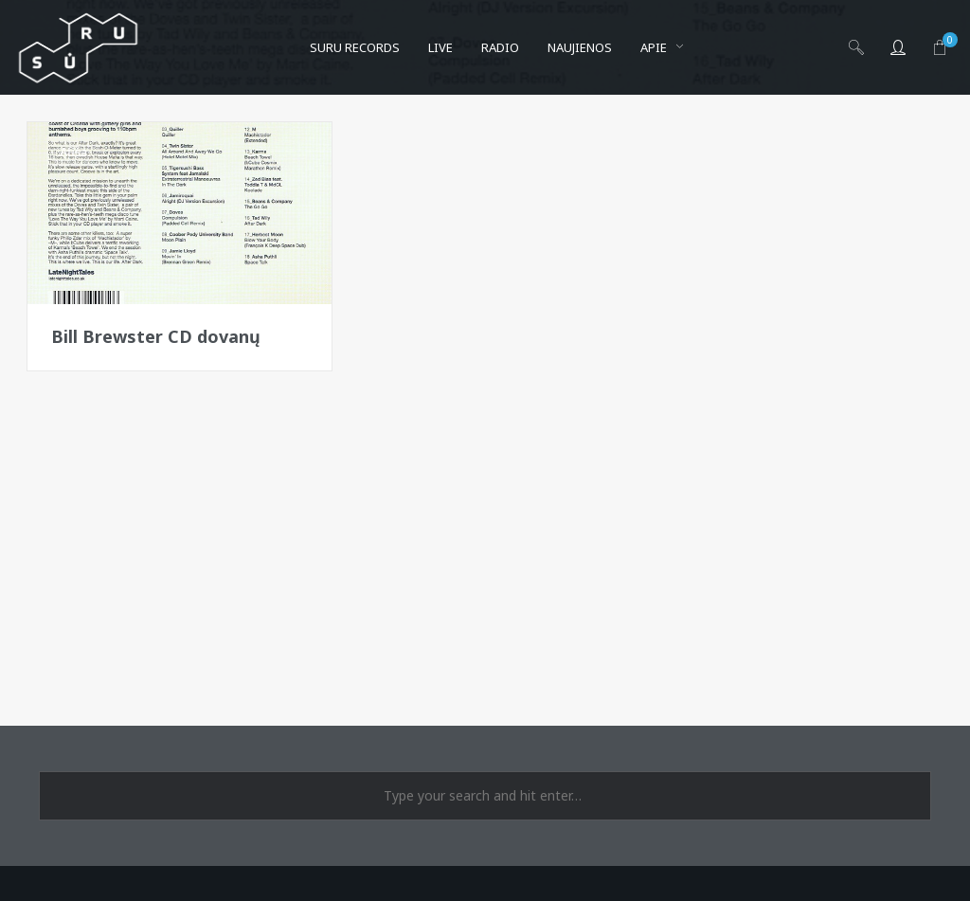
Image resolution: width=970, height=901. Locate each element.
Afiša (73, 151)
